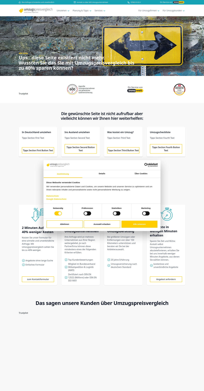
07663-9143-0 (134, 2)
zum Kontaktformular (38, 279)
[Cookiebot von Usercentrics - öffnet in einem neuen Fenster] (146, 165)
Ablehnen (64, 224)
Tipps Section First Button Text (38, 150)
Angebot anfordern (166, 279)
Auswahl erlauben (102, 224)
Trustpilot (23, 93)
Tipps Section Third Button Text (123, 150)
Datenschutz (52, 196)
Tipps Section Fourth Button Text (166, 149)
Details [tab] (102, 173)
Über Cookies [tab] (141, 173)
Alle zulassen (139, 224)
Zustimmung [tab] (63, 174)
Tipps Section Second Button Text (80, 149)
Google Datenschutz (56, 199)
